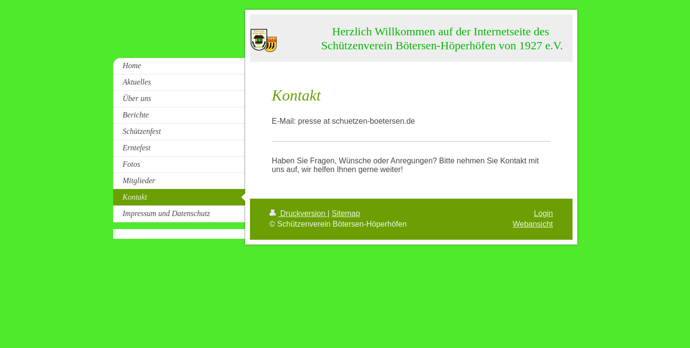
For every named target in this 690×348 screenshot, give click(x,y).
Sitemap (346, 213)
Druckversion (298, 213)
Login (543, 213)
